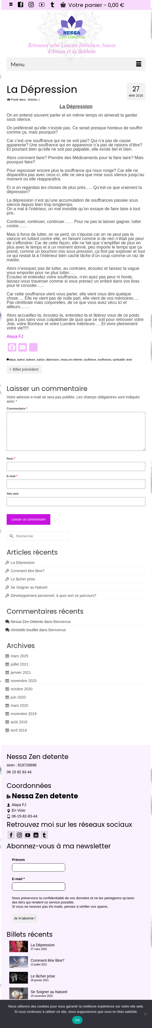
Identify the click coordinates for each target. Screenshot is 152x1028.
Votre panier (92, 5)
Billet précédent (26, 369)
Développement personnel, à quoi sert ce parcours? (53, 595)
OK (77, 1020)
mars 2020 (19, 705)
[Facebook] (11, 835)
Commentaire (17, 408)
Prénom (18, 860)
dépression (52, 359)
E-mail (12, 476)
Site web (13, 493)
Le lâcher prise (23, 579)
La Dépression (23, 562)
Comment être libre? (27, 571)
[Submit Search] (11, 536)
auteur (20, 359)
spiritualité (119, 359)
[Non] (145, 1014)
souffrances (105, 359)
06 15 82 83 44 (19, 772)
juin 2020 (18, 697)
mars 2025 (19, 656)
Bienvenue (62, 622)
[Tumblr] (44, 835)
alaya (12, 359)
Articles (33, 99)
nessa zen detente (71, 359)
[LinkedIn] (36, 835)
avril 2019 (19, 730)
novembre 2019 (23, 714)
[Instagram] (19, 835)
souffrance (90, 359)
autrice (40, 359)
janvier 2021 (21, 672)
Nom (11, 458)
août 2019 (19, 722)
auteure (30, 359)
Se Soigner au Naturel (29, 587)
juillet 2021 (19, 664)
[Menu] (76, 64)
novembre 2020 (23, 681)
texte (129, 359)
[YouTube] (27, 835)
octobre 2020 (21, 689)
